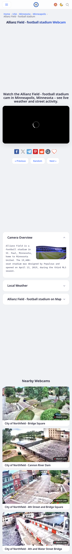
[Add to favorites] (54, 151)
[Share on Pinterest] (35, 151)
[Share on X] (22, 151)
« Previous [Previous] (20, 160)
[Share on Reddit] (41, 151)
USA (14, 14)
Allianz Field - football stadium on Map (34, 299)
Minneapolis (39, 14)
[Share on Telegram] (29, 151)
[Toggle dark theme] (61, 4)
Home (7, 14)
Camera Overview (19, 237)
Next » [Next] (53, 160)
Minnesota (24, 14)
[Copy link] (47, 151)
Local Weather (17, 285)
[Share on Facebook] (16, 151)
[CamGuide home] (36, 4)
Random (37, 160)
